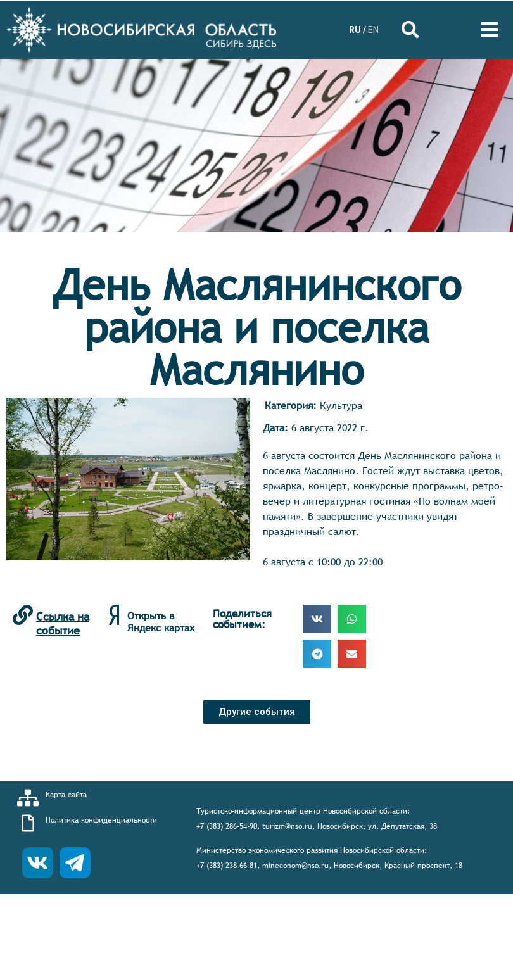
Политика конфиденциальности (101, 820)
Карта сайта (66, 794)
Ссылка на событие (62, 623)
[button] (256, 712)
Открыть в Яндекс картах (160, 621)
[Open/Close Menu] (489, 30)
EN (373, 30)
